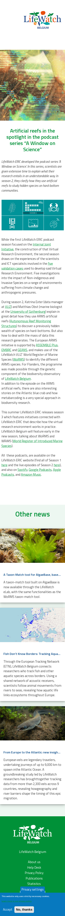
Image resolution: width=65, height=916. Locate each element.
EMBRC (6, 349)
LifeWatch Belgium (18, 378)
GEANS (22, 349)
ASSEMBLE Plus (47, 345)
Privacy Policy (34, 872)
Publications (34, 878)
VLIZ (8, 306)
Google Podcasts (40, 469)
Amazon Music (31, 474)
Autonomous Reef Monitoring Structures (26, 323)
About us (34, 861)
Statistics (34, 883)
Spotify (22, 469)
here (4, 465)
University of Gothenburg (27, 311)
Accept (7, 909)
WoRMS (18, 359)
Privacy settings (32, 889)
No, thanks (24, 909)
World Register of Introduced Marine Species (32, 443)
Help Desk (34, 867)
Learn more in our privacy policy (17, 901)
